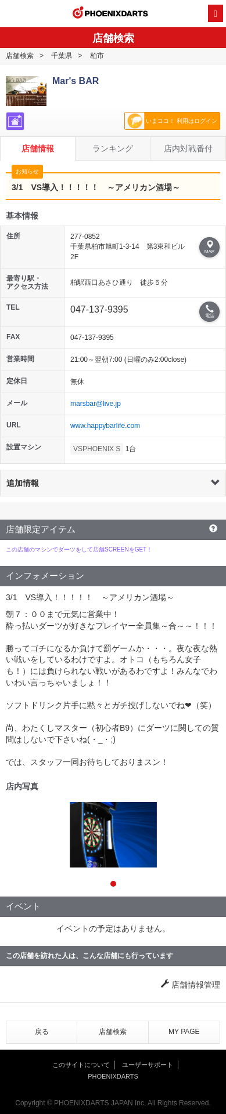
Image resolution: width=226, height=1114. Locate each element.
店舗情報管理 (190, 984)
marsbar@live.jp (95, 404)
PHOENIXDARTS (110, 13)
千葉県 (61, 56)
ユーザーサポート (147, 1064)
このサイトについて (81, 1064)
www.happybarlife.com (105, 426)
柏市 (97, 56)
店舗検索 (20, 56)
